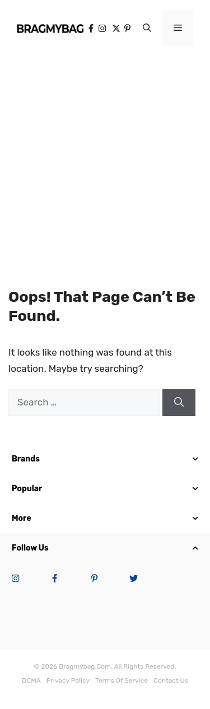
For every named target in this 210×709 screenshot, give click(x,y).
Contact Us (170, 680)
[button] (147, 28)
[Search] (178, 402)
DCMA (31, 680)
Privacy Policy (68, 680)
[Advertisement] (105, 161)
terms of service (121, 680)
